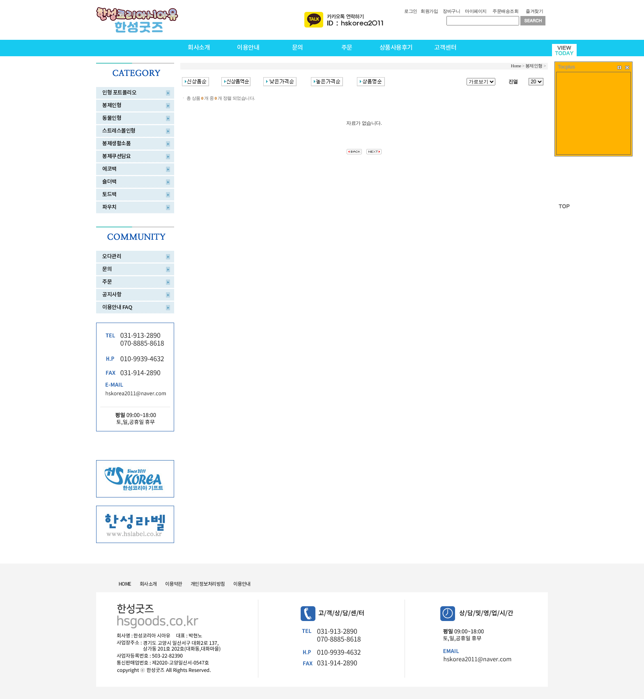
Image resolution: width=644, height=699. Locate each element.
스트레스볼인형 (119, 131)
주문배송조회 (505, 11)
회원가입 (429, 11)
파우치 (109, 207)
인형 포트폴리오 (119, 92)
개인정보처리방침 (208, 584)
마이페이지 (476, 11)
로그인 (410, 11)
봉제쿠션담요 (116, 156)
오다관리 (111, 256)
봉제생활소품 (116, 143)
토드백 (109, 194)
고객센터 (445, 47)
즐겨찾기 (534, 11)
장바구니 (451, 11)
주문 (346, 47)
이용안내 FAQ (117, 307)
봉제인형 (111, 105)
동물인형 (111, 118)
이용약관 (173, 584)
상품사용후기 (396, 47)
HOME (125, 584)
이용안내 (248, 47)
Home (516, 65)
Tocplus (566, 67)
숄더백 (109, 182)
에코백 (109, 169)
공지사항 (111, 294)
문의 (297, 47)
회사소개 (199, 47)
